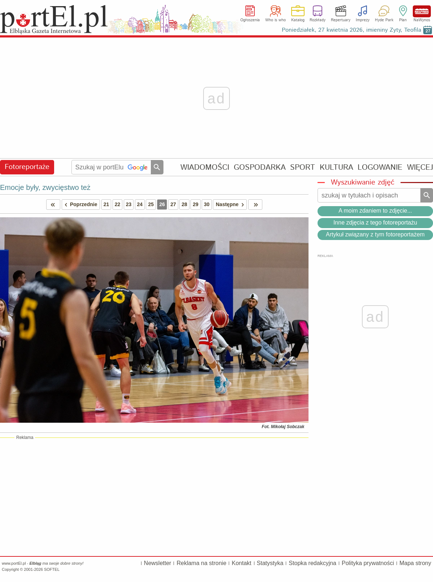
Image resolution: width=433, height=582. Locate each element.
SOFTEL (52, 569)
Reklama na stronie (201, 563)
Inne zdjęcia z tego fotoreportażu (375, 222)
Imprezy (362, 20)
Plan (403, 20)
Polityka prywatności (368, 563)
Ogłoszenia (250, 20)
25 (151, 204)
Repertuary (340, 20)
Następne (231, 204)
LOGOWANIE (380, 167)
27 (173, 204)
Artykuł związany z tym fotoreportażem (375, 234)
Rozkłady (317, 20)
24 (140, 204)
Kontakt (241, 563)
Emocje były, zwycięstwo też (45, 187)
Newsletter (157, 563)
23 (129, 204)
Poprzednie (79, 204)
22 (118, 204)
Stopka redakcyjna (312, 563)
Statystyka (270, 563)
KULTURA (336, 167)
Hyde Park (384, 20)
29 (195, 204)
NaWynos (422, 11)
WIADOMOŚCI (204, 167)
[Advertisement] (154, 496)
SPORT (302, 167)
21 (106, 204)
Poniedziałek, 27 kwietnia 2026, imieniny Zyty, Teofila (351, 30)
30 (207, 204)
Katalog (298, 20)
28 (184, 204)
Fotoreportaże (27, 167)
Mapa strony (415, 563)
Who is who (275, 20)
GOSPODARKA (260, 167)
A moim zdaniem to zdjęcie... (375, 211)
